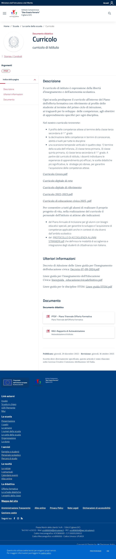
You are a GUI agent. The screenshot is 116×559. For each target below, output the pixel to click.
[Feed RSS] (21, 518)
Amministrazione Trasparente (15, 508)
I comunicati (7, 471)
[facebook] (14, 518)
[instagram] (18, 518)
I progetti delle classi (11, 495)
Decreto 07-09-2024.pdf (84, 269)
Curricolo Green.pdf (55, 174)
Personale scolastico (11, 455)
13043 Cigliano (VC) (72, 527)
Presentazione (8, 421)
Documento (8, 99)
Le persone (6, 428)
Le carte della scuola (32, 26)
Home (6, 26)
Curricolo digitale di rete (58, 180)
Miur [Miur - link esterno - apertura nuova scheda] (3, 411)
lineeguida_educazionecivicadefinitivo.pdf (77, 280)
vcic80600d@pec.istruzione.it (82, 530)
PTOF (6, 70)
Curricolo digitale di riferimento (62, 187)
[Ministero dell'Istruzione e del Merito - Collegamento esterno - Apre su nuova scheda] (17, 2)
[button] (19, 80)
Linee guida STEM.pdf (99, 286)
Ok (108, 551)
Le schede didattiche (11, 492)
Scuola (16, 26)
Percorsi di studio (9, 458)
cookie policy (46, 553)
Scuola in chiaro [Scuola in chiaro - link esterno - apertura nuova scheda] (8, 404)
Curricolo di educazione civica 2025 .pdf (67, 201)
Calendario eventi (9, 475)
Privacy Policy (56, 508)
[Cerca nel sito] (109, 13)
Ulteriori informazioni (13, 94)
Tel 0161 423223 (29, 530)
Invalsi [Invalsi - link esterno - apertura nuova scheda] (4, 401)
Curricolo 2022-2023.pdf (58, 194)
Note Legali (73, 508)
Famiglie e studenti (10, 451)
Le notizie (6, 468)
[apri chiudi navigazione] (4, 13)
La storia (5, 441)
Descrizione (8, 89)
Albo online (6, 478)
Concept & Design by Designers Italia (96, 544)
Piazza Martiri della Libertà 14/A (49, 527)
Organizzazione (8, 438)
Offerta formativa (9, 488)
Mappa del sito (9, 501)
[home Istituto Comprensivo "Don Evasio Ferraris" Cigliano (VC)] (24, 14)
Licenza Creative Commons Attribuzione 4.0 (68, 362)
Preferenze (96, 551)
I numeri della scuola (11, 431)
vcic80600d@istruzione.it (53, 530)
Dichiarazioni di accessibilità (96, 508)
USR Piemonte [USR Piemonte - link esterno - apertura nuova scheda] (8, 407)
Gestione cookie (9, 512)
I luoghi (4, 424)
